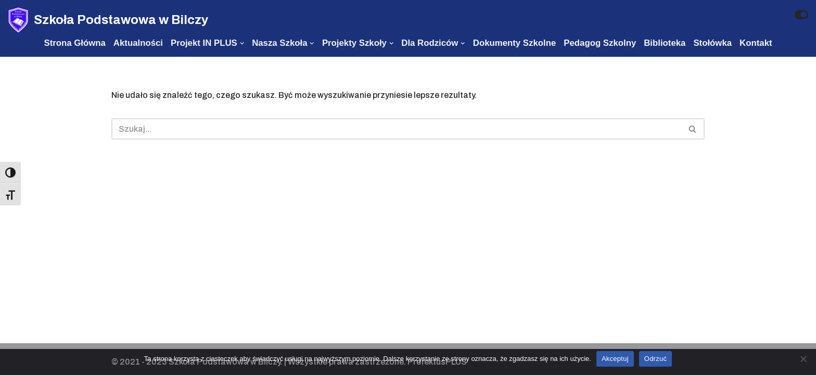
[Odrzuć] (803, 359)
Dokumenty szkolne (514, 43)
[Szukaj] (396, 129)
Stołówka (712, 43)
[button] (692, 129)
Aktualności (138, 43)
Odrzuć (655, 358)
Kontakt (756, 43)
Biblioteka (664, 43)
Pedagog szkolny (600, 43)
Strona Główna (74, 43)
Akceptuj (615, 358)
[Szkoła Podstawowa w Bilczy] (108, 20)
